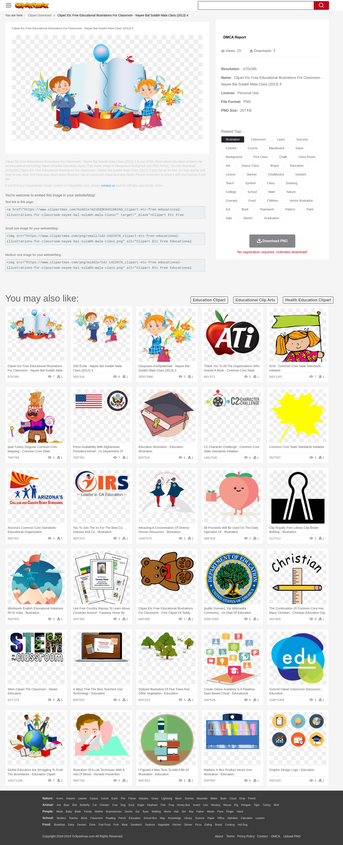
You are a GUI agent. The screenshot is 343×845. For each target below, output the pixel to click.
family (88, 811)
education (297, 165)
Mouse (227, 805)
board (274, 165)
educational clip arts (255, 300)
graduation (271, 218)
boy (191, 811)
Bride (78, 811)
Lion (205, 805)
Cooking (230, 824)
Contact (262, 836)
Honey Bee (183, 805)
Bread (218, 824)
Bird (74, 805)
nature (291, 192)
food (252, 200)
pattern (290, 209)
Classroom (96, 818)
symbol (250, 183)
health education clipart (308, 300)
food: (46, 824)
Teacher (73, 818)
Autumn (70, 798)
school (252, 192)
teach (230, 183)
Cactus (94, 798)
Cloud (232, 798)
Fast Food (104, 824)
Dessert (81, 824)
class (271, 183)
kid (228, 209)
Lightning (166, 798)
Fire (123, 798)
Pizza (198, 824)
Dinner (188, 824)
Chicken (104, 805)
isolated (300, 174)
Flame (132, 798)
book (245, 209)
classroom (258, 139)
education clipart (209, 300)
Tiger (257, 805)
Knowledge (174, 818)
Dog (123, 805)
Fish (163, 805)
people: (48, 811)
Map (162, 818)
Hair (176, 811)
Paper (210, 818)
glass (299, 148)
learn (281, 139)
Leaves (82, 798)
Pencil (122, 818)
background (234, 157)
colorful (231, 148)
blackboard (276, 148)
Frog (171, 805)
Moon (178, 798)
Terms (230, 836)
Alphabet (232, 818)
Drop (242, 798)
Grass (154, 798)
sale (229, 218)
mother (99, 811)
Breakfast (59, 824)
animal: (48, 805)
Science (200, 818)
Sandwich (136, 824)
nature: (47, 798)
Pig (236, 805)
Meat (125, 824)
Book (84, 818)
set (228, 165)
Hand (240, 811)
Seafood (150, 824)
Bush (223, 798)
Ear (138, 811)
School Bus (150, 818)
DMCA (275, 836)
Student (61, 818)
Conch (104, 798)
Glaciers (143, 798)
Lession (260, 818)
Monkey (215, 805)
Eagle (140, 805)
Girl (184, 811)
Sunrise (189, 798)
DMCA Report (234, 37)
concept (231, 200)
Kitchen (177, 824)
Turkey (267, 805)
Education (134, 818)
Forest (252, 798)
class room (307, 157)
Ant (59, 805)
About (219, 836)
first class (261, 157)
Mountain (202, 798)
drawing (291, 183)
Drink (92, 824)
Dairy (71, 824)
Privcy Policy (246, 836)
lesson (231, 174)
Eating (208, 824)
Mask (59, 811)
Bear (66, 805)
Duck (131, 805)
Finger (230, 811)
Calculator (247, 818)
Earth (115, 798)
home (167, 811)
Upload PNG (292, 836)
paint (309, 209)
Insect (196, 805)
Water (213, 798)
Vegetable (163, 824)
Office (220, 818)
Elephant (152, 805)
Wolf (276, 805)
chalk (283, 157)
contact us (108, 185)
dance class (250, 165)
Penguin (246, 805)
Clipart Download (39, 15)
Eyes (146, 811)
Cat (95, 805)
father (200, 811)
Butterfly (85, 805)
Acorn (59, 798)
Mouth (210, 811)
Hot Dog (242, 824)
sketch (248, 218)
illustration (233, 139)
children (272, 200)
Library (188, 818)
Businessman (114, 811)
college (231, 192)
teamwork (267, 209)
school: (48, 818)
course (252, 148)
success (302, 139)
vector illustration (301, 200)
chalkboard (276, 174)
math (271, 192)
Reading (111, 818)
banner (252, 174)
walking (156, 811)
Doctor (129, 811)
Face (220, 811)
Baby (69, 811)
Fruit (116, 824)
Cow (114, 805)
